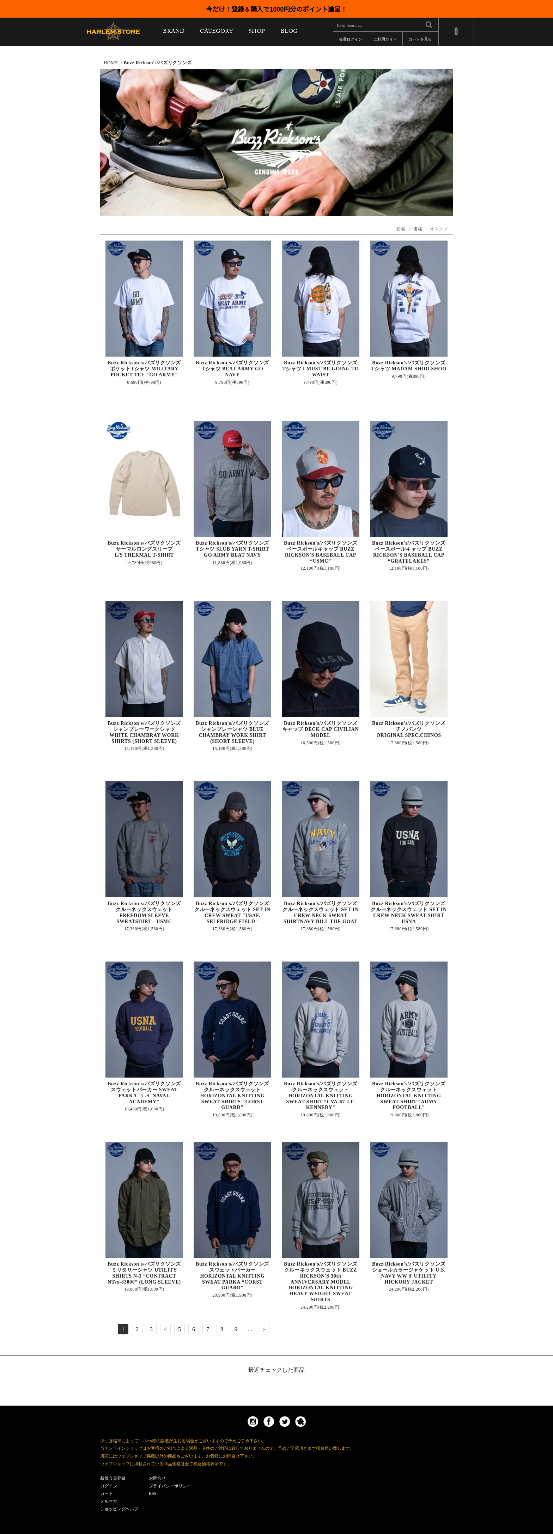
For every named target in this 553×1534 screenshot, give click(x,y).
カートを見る (420, 40)
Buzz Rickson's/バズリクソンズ (158, 62)
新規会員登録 (113, 1478)
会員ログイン (350, 40)
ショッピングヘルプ (119, 1508)
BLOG (289, 33)
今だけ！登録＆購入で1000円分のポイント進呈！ (276, 8)
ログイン (108, 1486)
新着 (401, 228)
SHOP (257, 33)
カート (106, 1493)
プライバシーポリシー (170, 1486)
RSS (152, 1493)
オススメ (439, 228)
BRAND (173, 33)
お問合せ (157, 1478)
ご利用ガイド (385, 40)
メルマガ (108, 1501)
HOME (111, 62)
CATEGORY (216, 33)
